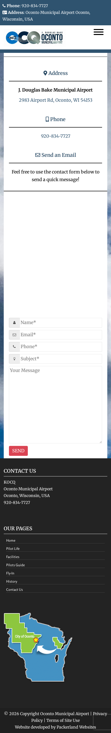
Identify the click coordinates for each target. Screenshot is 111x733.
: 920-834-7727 (25, 5)
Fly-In (10, 573)
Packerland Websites (76, 727)
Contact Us (14, 589)
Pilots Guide (15, 565)
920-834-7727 (55, 136)
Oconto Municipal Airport (64, 713)
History (11, 581)
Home (10, 540)
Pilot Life (13, 548)
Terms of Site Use (63, 720)
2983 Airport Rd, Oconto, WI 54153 (55, 100)
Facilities (12, 557)
